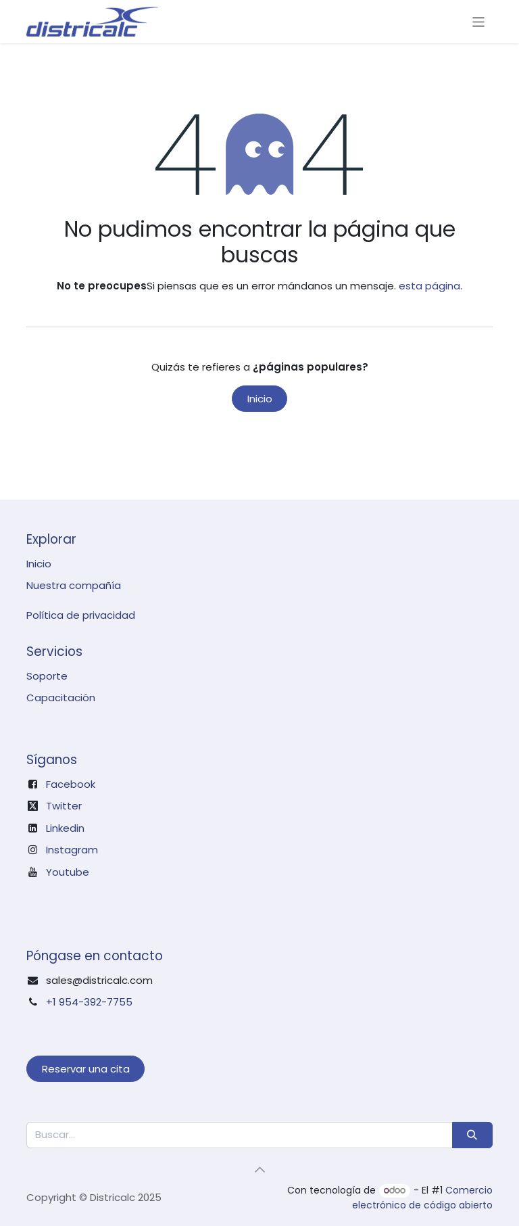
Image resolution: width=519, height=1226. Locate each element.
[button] (259, 1170)
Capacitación (60, 697)
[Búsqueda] (472, 1135)
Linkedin (65, 828)
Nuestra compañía (73, 585)
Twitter (64, 806)
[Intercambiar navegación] (478, 21)
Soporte (47, 676)
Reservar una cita (86, 1069)
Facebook (70, 784)
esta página (429, 286)
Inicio (259, 399)
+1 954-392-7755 (89, 1002)
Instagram (72, 850)
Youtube (67, 872)
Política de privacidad (80, 615)
